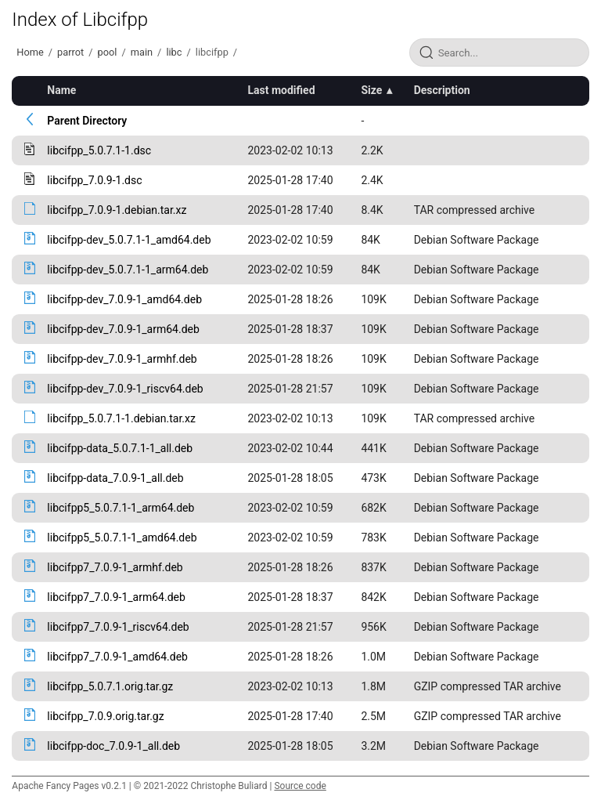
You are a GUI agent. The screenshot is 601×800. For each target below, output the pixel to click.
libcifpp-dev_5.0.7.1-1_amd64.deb (129, 239)
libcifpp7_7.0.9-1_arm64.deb (116, 597)
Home (29, 52)
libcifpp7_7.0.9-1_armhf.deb (114, 567)
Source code (300, 785)
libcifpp (212, 52)
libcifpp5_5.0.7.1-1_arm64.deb (120, 507)
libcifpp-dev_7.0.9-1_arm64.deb (123, 329)
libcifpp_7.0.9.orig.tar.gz (105, 716)
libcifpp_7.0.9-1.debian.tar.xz (116, 210)
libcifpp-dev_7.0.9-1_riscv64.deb (125, 388)
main (142, 52)
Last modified (281, 90)
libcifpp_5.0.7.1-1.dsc (99, 150)
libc (174, 52)
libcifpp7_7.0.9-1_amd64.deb (117, 656)
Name (61, 90)
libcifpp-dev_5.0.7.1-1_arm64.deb (127, 269)
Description (442, 90)
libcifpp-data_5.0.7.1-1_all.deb (120, 448)
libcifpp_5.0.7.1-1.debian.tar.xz (121, 418)
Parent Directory (87, 120)
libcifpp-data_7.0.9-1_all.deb (115, 478)
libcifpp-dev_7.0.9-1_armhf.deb (121, 359)
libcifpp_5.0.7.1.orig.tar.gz (110, 686)
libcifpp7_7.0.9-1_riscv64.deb (118, 627)
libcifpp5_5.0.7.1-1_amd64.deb (121, 537)
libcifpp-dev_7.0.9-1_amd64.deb (124, 299)
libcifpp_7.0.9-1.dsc (94, 180)
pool (107, 52)
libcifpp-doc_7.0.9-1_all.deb (113, 746)
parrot (70, 52)
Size (371, 90)
